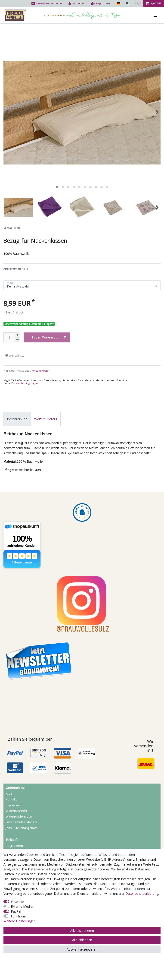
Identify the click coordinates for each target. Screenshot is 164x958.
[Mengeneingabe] (9, 337)
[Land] (118, 3)
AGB (9, 794)
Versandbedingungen (24, 383)
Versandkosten (40, 370)
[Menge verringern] (17, 340)
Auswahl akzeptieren (82, 949)
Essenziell (18, 901)
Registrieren (14, 846)
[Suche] (127, 3)
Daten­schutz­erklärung (21, 822)
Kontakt (11, 799)
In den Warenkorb (49, 337)
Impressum (14, 805)
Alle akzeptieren (82, 930)
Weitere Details (45, 419)
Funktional (18, 916)
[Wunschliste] (137, 3)
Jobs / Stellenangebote (22, 828)
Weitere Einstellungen (19, 921)
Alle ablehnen (82, 940)
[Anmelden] (77, 3)
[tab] (17, 419)
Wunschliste (15, 355)
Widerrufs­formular (19, 816)
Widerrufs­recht (16, 811)
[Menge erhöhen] (17, 335)
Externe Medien (22, 906)
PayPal (16, 911)
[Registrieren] (101, 3)
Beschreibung (17, 419)
